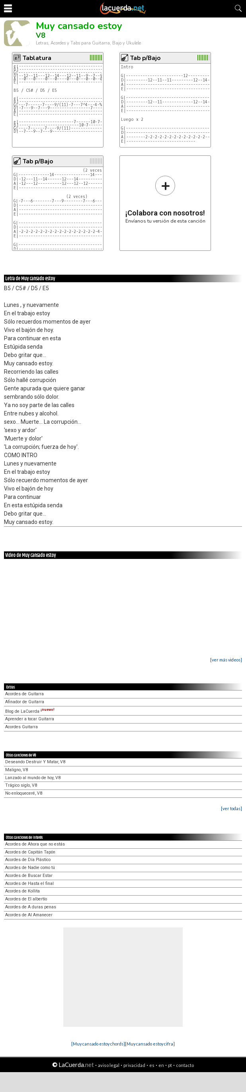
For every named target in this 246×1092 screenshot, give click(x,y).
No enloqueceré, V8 (23, 793)
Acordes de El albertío (26, 899)
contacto (185, 1065)
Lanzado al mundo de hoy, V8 (33, 777)
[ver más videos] (226, 659)
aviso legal (108, 1065)
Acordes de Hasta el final (29, 883)
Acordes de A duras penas (30, 907)
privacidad (134, 1065)
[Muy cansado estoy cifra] (150, 1043)
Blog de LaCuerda (30, 711)
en (161, 1065)
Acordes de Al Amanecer (29, 914)
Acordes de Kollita (22, 891)
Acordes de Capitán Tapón (30, 852)
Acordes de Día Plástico (28, 859)
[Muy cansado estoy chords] (98, 1043)
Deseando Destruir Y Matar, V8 (35, 761)
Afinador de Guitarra (24, 701)
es (151, 1065)
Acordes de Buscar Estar (29, 875)
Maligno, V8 (16, 769)
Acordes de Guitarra (24, 693)
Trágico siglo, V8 (21, 785)
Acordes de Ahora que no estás (35, 844)
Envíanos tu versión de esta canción (165, 199)
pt (170, 1065)
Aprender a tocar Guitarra (29, 719)
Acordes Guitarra (21, 726)
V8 (40, 35)
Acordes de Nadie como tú (30, 867)
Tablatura (37, 58)
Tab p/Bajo (145, 58)
